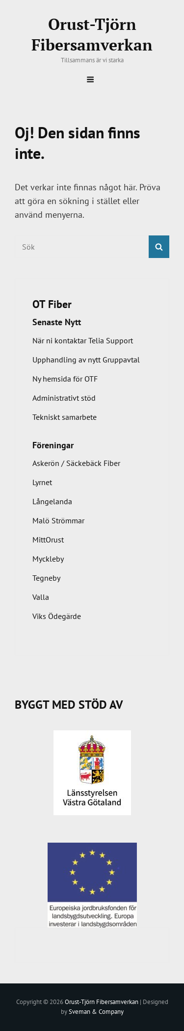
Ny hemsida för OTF (65, 379)
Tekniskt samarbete (64, 417)
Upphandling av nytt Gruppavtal (86, 359)
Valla (40, 597)
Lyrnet (42, 482)
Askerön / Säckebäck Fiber (76, 463)
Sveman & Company (96, 1011)
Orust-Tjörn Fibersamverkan (92, 34)
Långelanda (52, 501)
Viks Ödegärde (56, 616)
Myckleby (48, 559)
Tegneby (46, 578)
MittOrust (48, 539)
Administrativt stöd (64, 398)
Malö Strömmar (58, 520)
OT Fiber (52, 304)
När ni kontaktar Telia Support (82, 340)
